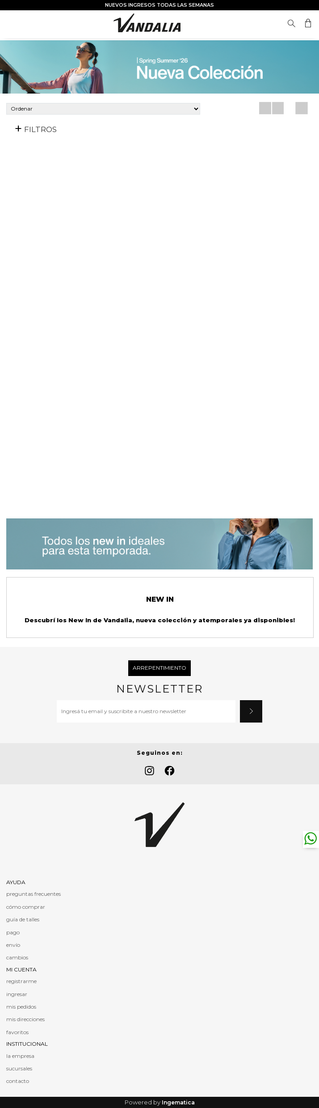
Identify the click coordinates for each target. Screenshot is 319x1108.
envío (13, 944)
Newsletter (159, 689)
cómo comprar (25, 906)
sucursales (19, 1068)
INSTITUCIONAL (27, 1043)
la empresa (20, 1055)
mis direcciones (25, 1019)
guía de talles (22, 919)
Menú (13, 23)
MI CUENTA (21, 969)
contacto (17, 1081)
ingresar (16, 994)
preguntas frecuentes (33, 893)
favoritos (17, 1032)
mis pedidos (21, 1006)
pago (13, 932)
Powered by (160, 1102)
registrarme (21, 981)
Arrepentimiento (159, 667)
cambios (17, 957)
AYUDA (15, 882)
